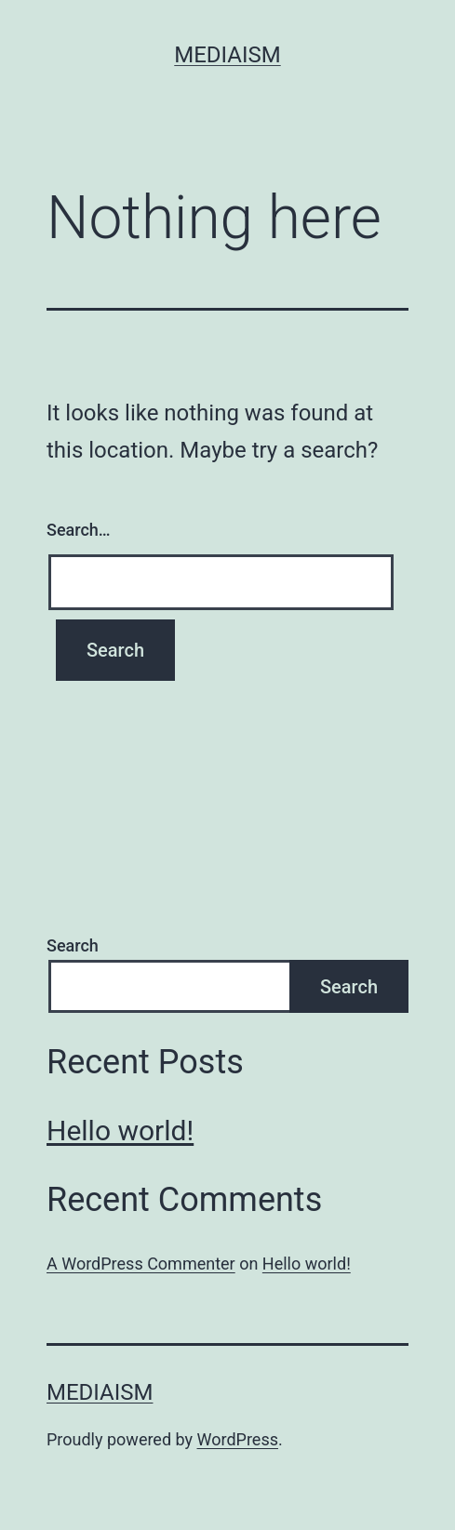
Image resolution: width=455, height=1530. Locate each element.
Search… (79, 529)
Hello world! (120, 1130)
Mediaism (227, 55)
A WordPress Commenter (141, 1263)
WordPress (237, 1439)
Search (73, 945)
